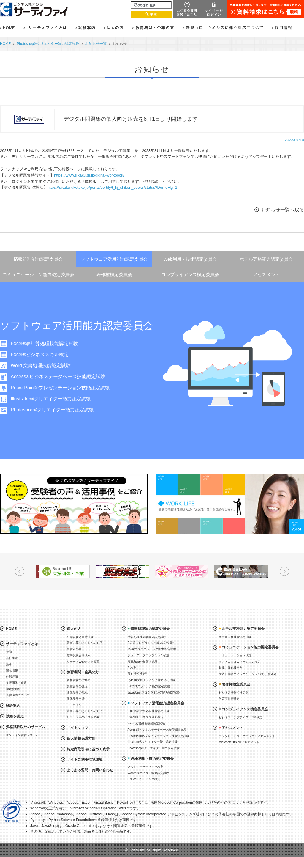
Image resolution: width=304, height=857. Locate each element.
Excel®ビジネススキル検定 (40, 354)
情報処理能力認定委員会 (38, 259)
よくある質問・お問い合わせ (90, 770)
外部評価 (12, 676)
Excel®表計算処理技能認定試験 (44, 343)
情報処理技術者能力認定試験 (147, 637)
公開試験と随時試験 (80, 637)
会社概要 (12, 658)
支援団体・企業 (16, 682)
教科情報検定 (137, 674)
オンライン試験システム (22, 735)
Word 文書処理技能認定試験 (41, 365)
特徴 (9, 651)
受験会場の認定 (77, 686)
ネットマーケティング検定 (145, 766)
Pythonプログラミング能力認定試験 (151, 680)
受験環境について (18, 695)
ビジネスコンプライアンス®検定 (240, 717)
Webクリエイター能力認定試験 (148, 773)
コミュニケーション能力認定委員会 (38, 274)
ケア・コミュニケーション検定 (239, 661)
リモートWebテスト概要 (83, 661)
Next (284, 571)
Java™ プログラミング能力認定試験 (152, 649)
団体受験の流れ (77, 692)
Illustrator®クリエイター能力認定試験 (51, 398)
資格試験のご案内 (79, 680)
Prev (19, 571)
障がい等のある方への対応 (84, 642)
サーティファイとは (22, 644)
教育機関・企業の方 (83, 672)
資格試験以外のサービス (25, 727)
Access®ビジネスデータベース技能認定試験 (58, 376)
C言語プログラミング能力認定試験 (151, 642)
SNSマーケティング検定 (144, 779)
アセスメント (266, 274)
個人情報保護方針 (81, 738)
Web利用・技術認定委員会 (190, 259)
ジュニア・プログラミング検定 (148, 655)
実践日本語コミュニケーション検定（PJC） (248, 674)
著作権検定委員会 (114, 274)
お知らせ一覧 (96, 44)
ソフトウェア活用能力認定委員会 (114, 259)
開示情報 (12, 670)
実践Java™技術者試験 (143, 661)
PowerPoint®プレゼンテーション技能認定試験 (60, 387)
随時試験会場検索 (79, 655)
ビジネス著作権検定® (233, 692)
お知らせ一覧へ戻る (282, 209)
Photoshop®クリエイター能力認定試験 (48, 44)
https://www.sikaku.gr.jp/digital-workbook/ (89, 175)
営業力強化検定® (230, 667)
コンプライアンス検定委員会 (190, 274)
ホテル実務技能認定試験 (235, 637)
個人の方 (74, 629)
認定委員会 (13, 689)
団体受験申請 (76, 698)
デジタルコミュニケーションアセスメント (247, 736)
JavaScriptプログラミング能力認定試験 (154, 692)
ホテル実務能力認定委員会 (266, 259)
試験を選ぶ (15, 716)
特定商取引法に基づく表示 (88, 749)
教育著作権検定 (229, 698)
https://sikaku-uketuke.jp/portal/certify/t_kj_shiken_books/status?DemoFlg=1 (113, 187)
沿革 (9, 664)
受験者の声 (74, 649)
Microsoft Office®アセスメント (239, 742)
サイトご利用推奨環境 (84, 759)
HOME (5, 44)
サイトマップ (77, 728)
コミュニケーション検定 (235, 655)
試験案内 (13, 706)
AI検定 (132, 667)
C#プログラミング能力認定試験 (149, 686)
